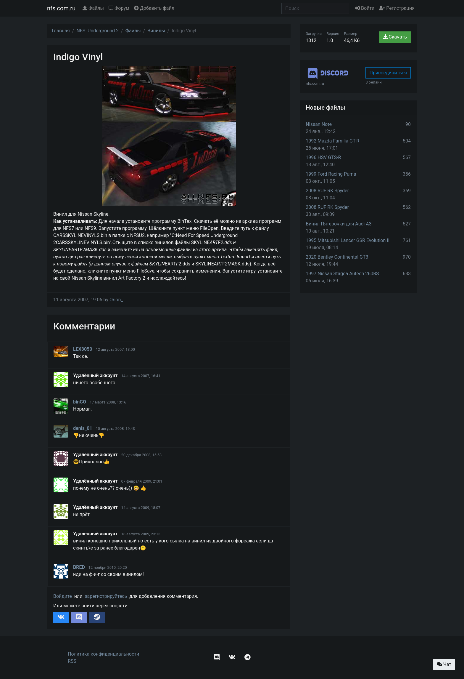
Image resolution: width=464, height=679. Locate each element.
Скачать (395, 37)
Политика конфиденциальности (103, 654)
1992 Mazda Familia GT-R (332, 141)
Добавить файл (154, 8)
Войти (364, 8)
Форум (119, 8)
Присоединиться (388, 73)
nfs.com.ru (61, 8)
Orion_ (116, 299)
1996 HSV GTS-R (323, 157)
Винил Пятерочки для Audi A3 (338, 224)
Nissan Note (319, 124)
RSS (72, 661)
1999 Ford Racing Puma (331, 174)
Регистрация (397, 8)
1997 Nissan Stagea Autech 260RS (342, 273)
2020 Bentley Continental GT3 (337, 257)
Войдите (62, 596)
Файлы (93, 8)
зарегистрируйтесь (106, 596)
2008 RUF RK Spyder (327, 190)
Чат (444, 664)
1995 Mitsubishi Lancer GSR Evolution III (348, 240)
